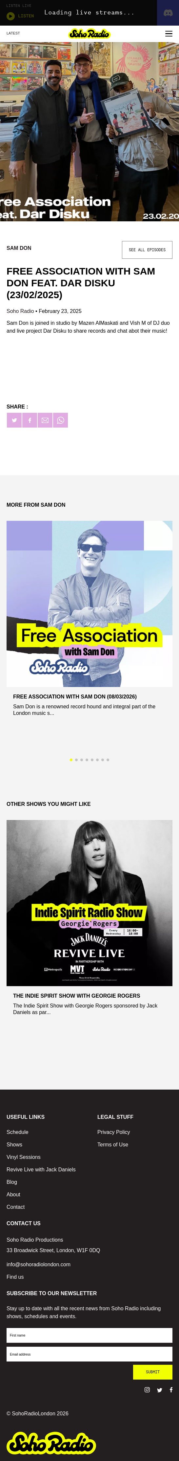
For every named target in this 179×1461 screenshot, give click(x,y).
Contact (16, 1207)
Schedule (18, 1132)
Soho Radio (21, 311)
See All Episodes (147, 250)
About (13, 1194)
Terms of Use (112, 1144)
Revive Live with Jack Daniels (41, 1169)
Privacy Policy (113, 1132)
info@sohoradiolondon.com (38, 1264)
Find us (15, 1277)
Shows (14, 1144)
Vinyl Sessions (24, 1157)
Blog (12, 1182)
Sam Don (19, 248)
